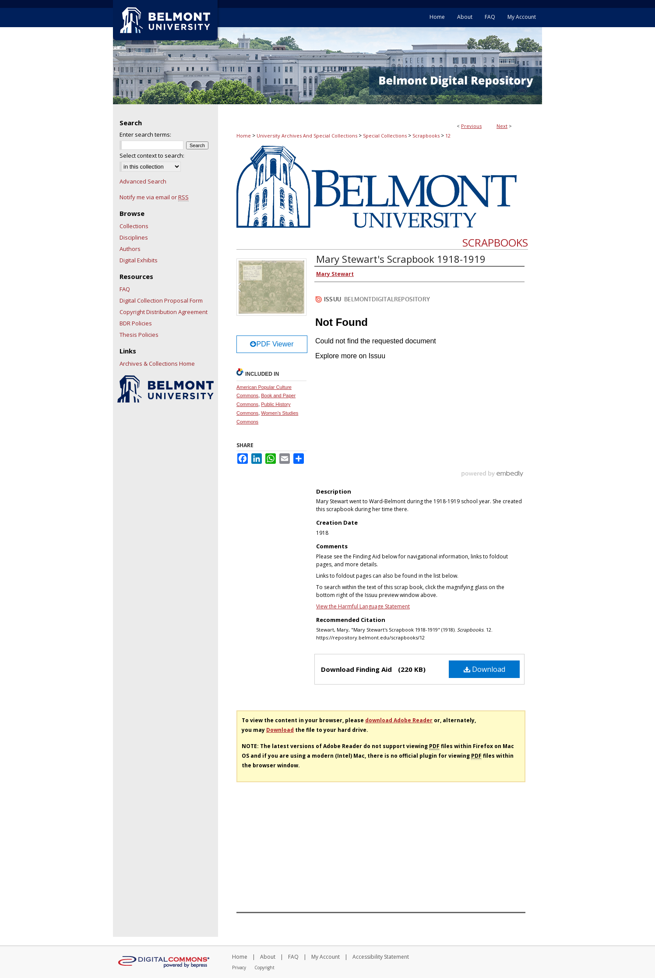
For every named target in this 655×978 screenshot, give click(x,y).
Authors (130, 249)
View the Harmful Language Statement (363, 606)
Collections (134, 226)
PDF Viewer (271, 344)
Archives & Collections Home (157, 363)
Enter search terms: (145, 134)
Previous (471, 126)
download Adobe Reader (399, 720)
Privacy (239, 967)
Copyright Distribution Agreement (164, 312)
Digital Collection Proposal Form (161, 300)
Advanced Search (143, 181)
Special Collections (385, 135)
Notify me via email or (154, 197)
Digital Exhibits (139, 260)
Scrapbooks (426, 135)
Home (243, 135)
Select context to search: (152, 155)
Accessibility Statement (380, 956)
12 (448, 135)
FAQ (125, 289)
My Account (325, 956)
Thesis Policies (139, 335)
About (267, 956)
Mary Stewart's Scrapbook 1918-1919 (401, 258)
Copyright (264, 967)
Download (484, 669)
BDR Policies (136, 323)
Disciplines (134, 237)
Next (502, 126)
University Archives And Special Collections (307, 135)
